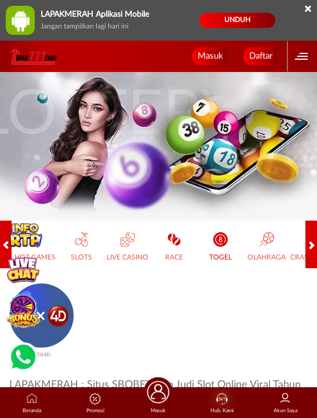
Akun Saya (285, 403)
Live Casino (127, 246)
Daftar (260, 56)
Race (174, 246)
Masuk (210, 56)
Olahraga (266, 246)
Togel (220, 246)
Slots (81, 246)
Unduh (237, 19)
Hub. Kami (222, 403)
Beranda (32, 403)
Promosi (95, 403)
